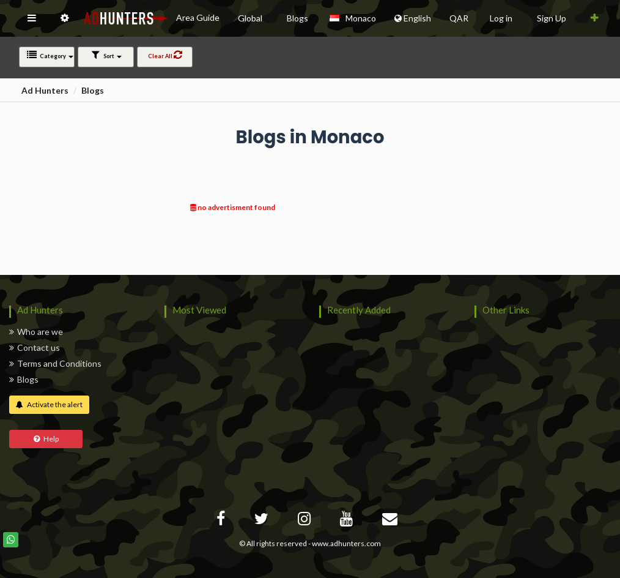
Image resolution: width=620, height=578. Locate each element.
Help (46, 438)
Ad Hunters (44, 90)
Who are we (36, 331)
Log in (501, 18)
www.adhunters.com (346, 543)
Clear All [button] (164, 54)
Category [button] (49, 54)
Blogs (92, 90)
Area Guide (198, 17)
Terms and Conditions (55, 363)
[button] (31, 18)
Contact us (34, 347)
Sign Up (551, 18)
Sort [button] (106, 54)
